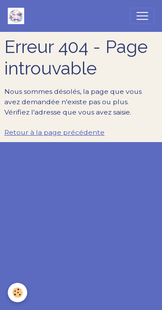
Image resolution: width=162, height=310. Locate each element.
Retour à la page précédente (54, 132)
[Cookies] (17, 292)
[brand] (18, 16)
